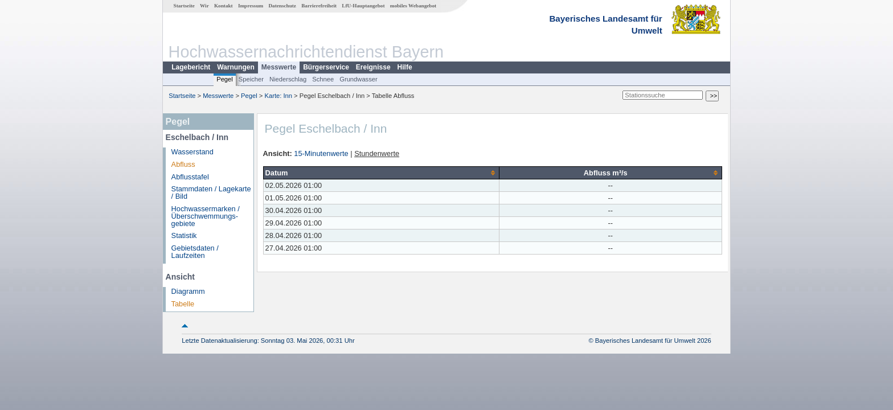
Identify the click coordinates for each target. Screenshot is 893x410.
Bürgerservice (326, 67)
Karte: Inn (279, 95)
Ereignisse (373, 67)
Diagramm (188, 291)
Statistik (184, 235)
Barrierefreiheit (319, 6)
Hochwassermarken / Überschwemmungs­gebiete (205, 216)
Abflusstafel (190, 177)
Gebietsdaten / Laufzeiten (195, 252)
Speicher (251, 79)
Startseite (184, 6)
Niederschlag (287, 79)
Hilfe (405, 67)
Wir (204, 6)
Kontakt (223, 6)
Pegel (224, 79)
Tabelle (183, 304)
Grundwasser (358, 79)
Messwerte (278, 67)
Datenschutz (282, 6)
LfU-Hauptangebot (363, 6)
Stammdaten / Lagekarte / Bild (211, 192)
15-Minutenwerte (321, 153)
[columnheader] (381, 172)
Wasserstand (192, 151)
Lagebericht (190, 67)
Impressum (250, 6)
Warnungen (236, 67)
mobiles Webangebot (413, 6)
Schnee (323, 79)
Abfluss (183, 164)
